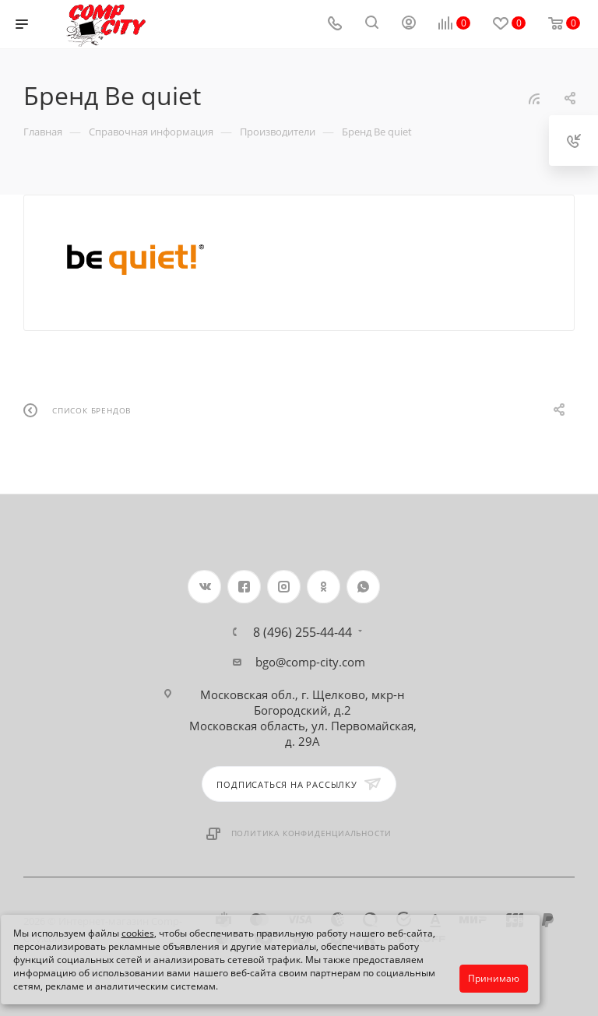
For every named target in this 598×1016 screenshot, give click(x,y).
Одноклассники (323, 586)
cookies (137, 933)
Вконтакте (204, 586)
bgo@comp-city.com (310, 662)
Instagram (284, 586)
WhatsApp (363, 586)
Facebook (244, 586)
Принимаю (493, 978)
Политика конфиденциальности (311, 833)
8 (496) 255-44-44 (302, 632)
